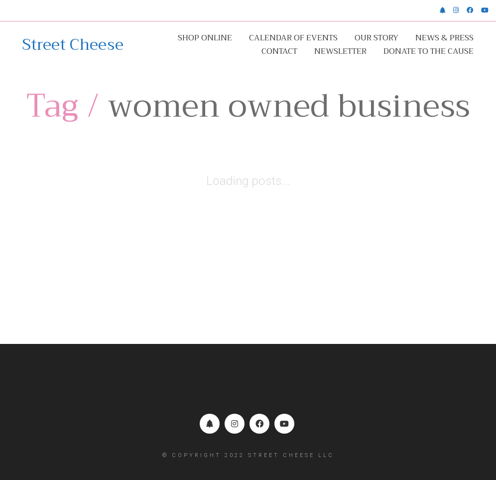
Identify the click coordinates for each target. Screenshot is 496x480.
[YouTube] (284, 424)
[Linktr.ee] (210, 424)
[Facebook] (259, 424)
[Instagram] (235, 424)
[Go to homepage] (73, 44)
